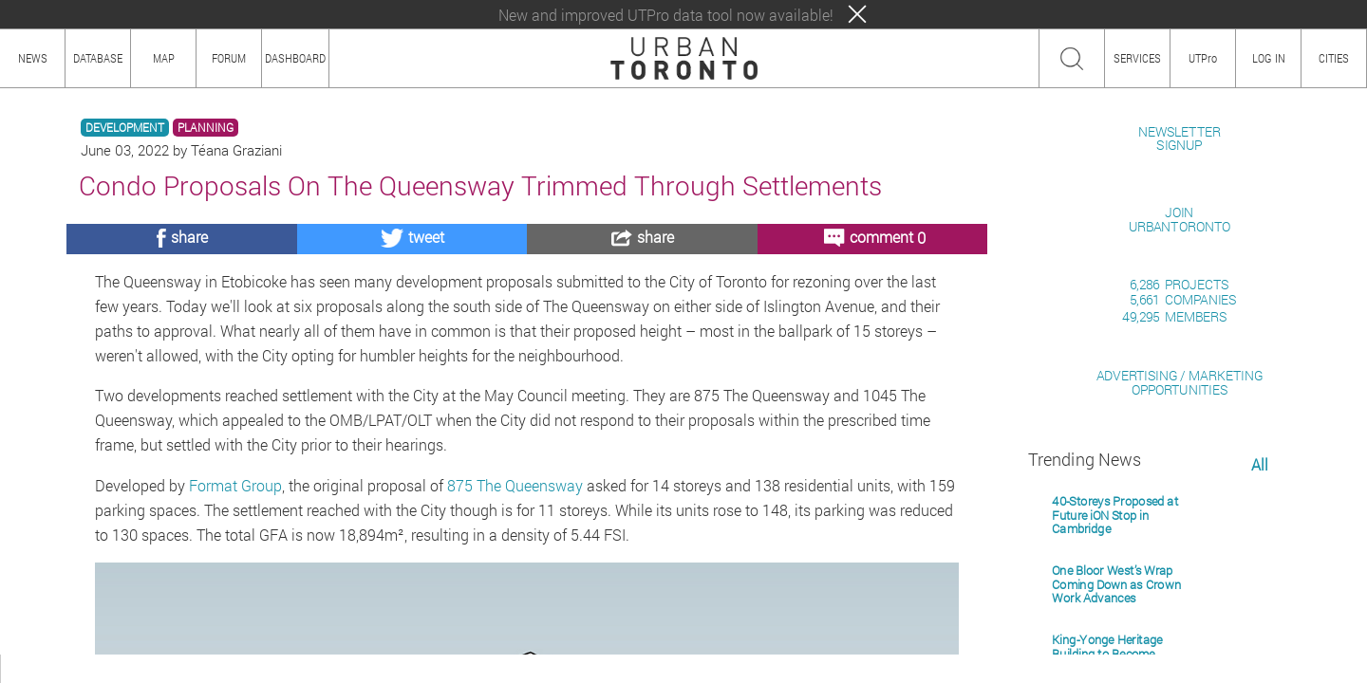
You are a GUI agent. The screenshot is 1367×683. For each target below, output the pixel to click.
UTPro (1203, 57)
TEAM (223, 668)
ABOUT (26, 668)
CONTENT (166, 668)
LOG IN (1268, 57)
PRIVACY (277, 668)
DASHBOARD (295, 57)
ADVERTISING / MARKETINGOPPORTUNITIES (1179, 601)
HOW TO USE (92, 668)
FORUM (229, 57)
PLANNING (206, 127)
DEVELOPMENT (124, 127)
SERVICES (1137, 57)
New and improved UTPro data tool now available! (665, 15)
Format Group (235, 485)
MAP (164, 57)
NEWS (32, 57)
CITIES (1334, 57)
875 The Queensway (515, 485)
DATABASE (97, 57)
